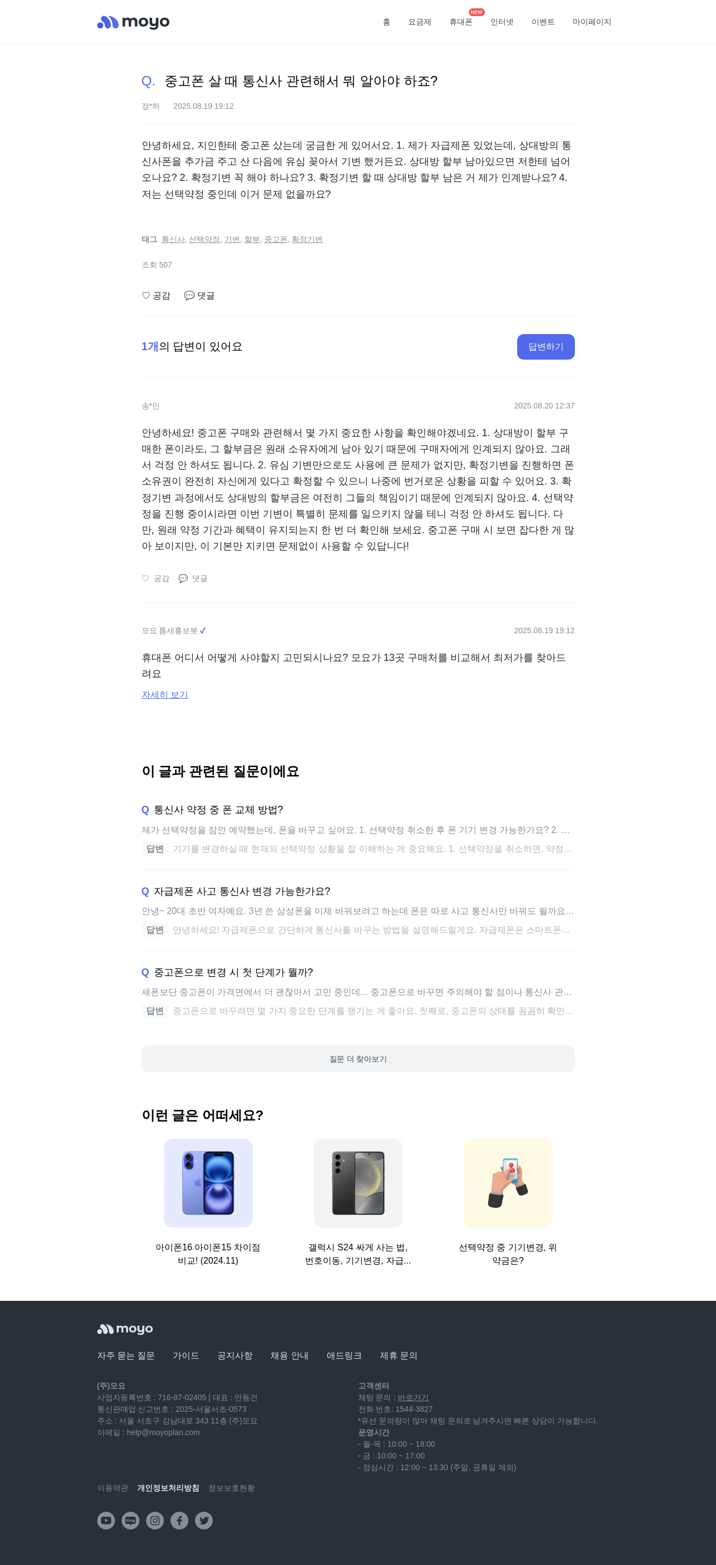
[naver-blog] (130, 1520)
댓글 (199, 295)
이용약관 (112, 1487)
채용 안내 (289, 1355)
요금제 (420, 21)
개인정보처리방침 (168, 1487)
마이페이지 (592, 21)
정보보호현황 (231, 1487)
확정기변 (307, 239)
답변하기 (546, 346)
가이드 (186, 1355)
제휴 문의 (399, 1355)
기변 (232, 239)
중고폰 (276, 239)
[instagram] (155, 1520)
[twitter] (204, 1520)
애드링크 (344, 1355)
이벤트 (543, 21)
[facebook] (179, 1520)
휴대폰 (464, 18)
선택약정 (204, 239)
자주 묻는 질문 (126, 1355)
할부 (252, 239)
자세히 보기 (165, 694)
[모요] (125, 1329)
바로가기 (413, 1397)
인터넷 (502, 21)
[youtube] (106, 1520)
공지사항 (235, 1355)
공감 (156, 295)
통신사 (173, 239)
